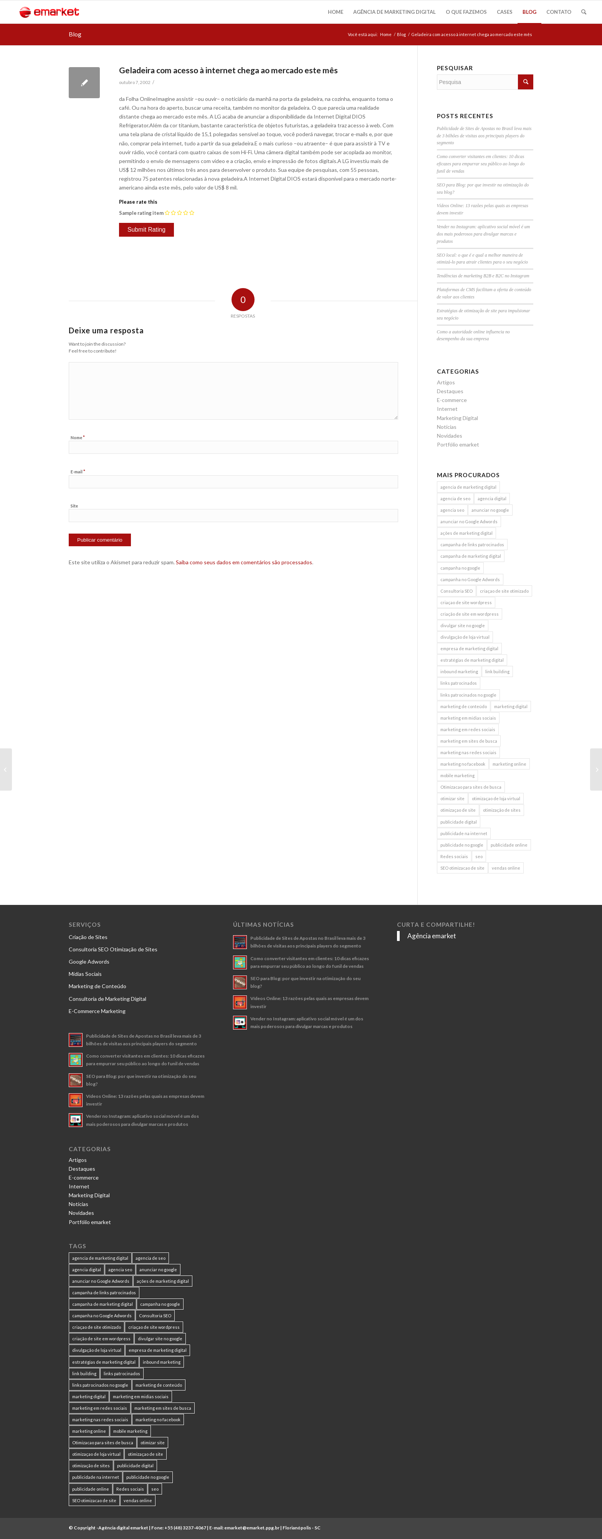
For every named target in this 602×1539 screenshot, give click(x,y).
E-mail (78, 471)
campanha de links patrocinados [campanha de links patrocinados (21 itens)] (472, 544)
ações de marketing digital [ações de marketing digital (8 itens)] (466, 533)
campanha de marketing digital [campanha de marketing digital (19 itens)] (470, 556)
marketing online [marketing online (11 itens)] (509, 763)
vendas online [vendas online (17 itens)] (506, 867)
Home (386, 34)
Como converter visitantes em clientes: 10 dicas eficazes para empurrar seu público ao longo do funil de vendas (481, 164)
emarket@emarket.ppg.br (252, 1528)
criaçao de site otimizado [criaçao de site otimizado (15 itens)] (504, 590)
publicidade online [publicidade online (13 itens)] (509, 844)
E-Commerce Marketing (97, 1011)
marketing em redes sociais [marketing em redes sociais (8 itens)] (467, 729)
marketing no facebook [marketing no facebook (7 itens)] (462, 763)
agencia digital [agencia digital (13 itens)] (492, 498)
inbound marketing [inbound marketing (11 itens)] (459, 671)
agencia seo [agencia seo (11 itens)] (452, 510)
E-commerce (452, 400)
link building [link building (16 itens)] (497, 671)
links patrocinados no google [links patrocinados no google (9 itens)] (468, 694)
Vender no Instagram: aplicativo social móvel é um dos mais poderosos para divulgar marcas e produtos (483, 234)
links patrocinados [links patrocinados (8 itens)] (458, 683)
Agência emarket (431, 936)
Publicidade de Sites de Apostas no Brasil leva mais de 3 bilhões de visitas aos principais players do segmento (484, 136)
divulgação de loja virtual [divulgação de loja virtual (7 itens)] (465, 636)
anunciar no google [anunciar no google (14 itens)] (490, 510)
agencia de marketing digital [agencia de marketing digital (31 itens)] (468, 486)
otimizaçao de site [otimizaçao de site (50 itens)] (458, 809)
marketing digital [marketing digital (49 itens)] (511, 706)
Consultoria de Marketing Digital (107, 998)
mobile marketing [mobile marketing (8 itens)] (457, 775)
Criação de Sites (88, 937)
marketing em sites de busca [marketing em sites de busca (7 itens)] (468, 740)
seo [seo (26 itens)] (479, 856)
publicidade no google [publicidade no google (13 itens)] (461, 844)
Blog (75, 34)
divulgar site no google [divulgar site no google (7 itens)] (462, 625)
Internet (447, 408)
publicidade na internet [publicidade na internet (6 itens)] (463, 833)
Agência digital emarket (123, 1528)
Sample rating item (141, 213)
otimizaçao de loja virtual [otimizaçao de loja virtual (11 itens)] (496, 798)
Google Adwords (89, 961)
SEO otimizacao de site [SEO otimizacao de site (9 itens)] (462, 867)
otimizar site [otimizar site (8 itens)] (452, 798)
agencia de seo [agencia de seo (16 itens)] (455, 498)
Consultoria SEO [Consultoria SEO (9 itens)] (456, 590)
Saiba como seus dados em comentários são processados (244, 562)
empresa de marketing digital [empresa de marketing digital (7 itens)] (469, 648)
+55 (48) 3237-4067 (185, 1528)
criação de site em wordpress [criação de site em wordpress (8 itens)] (469, 613)
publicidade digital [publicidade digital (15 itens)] (458, 821)
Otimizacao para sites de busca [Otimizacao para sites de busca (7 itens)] (470, 786)
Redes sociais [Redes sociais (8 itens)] (454, 856)
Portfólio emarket (458, 444)
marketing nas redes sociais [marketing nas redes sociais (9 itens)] (468, 752)
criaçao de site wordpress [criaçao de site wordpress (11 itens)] (466, 602)
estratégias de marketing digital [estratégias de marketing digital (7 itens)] (472, 659)
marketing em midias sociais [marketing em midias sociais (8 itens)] (468, 717)
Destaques (450, 391)
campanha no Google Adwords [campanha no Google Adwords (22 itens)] (470, 579)
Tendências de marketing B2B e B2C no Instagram (483, 275)
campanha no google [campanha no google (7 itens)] (460, 567)
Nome (78, 437)
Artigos (446, 382)
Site (74, 505)
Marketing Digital (457, 418)
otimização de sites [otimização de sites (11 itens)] (502, 809)
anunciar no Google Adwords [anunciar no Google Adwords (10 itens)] (469, 521)
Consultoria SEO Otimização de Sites (113, 949)
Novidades (449, 435)
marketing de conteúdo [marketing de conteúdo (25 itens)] (463, 706)
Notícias (446, 426)
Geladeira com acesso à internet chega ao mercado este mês (228, 70)
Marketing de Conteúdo (97, 986)
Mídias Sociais (85, 974)
